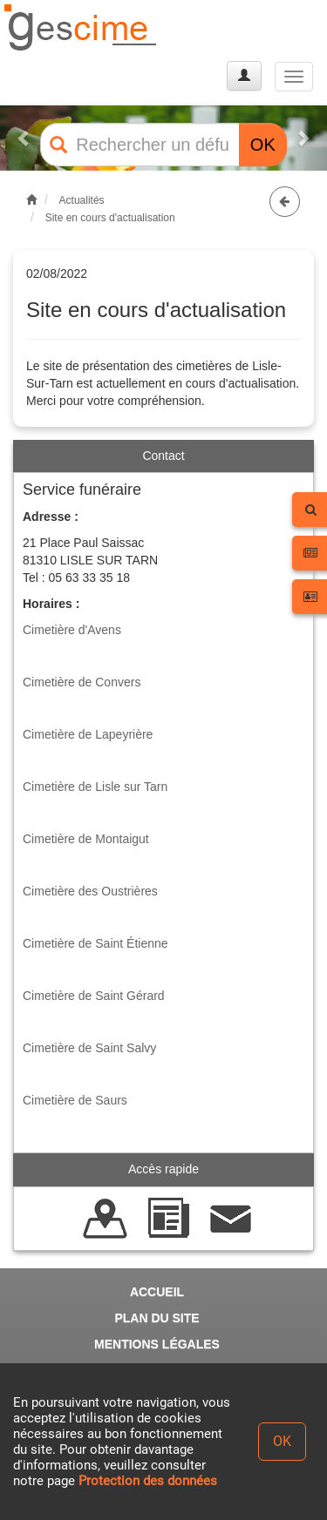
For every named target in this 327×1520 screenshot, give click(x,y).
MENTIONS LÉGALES (157, 1344)
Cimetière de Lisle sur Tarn (95, 787)
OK (263, 144)
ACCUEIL (157, 1292)
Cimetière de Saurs (75, 1100)
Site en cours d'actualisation (110, 218)
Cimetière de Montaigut (86, 839)
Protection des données (147, 1481)
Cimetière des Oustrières (90, 891)
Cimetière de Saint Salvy (89, 1048)
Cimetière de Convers (81, 682)
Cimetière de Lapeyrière (88, 734)
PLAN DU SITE (156, 1318)
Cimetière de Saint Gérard (94, 996)
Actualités (82, 200)
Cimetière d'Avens (72, 630)
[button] (24, 138)
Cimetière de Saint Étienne (95, 943)
